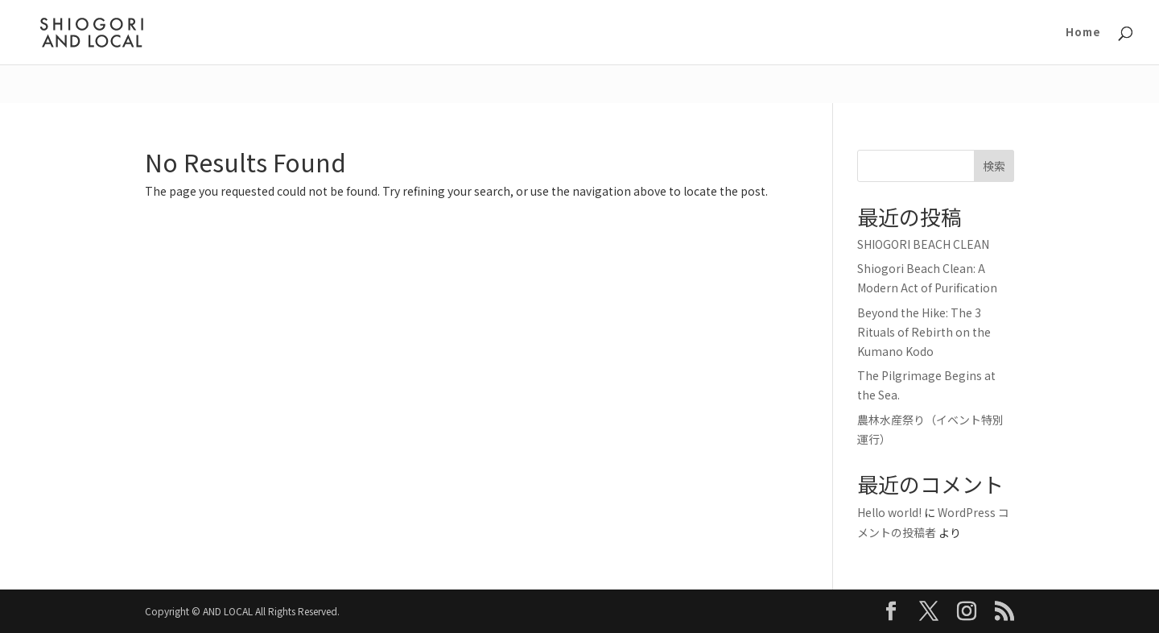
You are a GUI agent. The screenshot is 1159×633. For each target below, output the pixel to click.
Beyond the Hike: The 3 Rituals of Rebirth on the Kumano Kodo (924, 331)
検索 (994, 166)
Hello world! (889, 512)
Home (1083, 33)
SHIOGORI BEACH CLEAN (923, 244)
